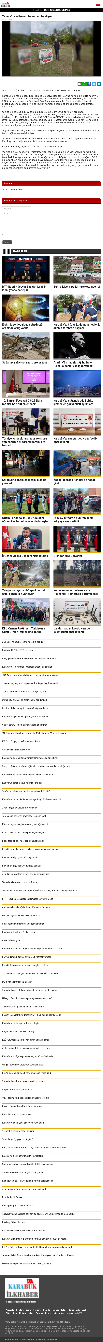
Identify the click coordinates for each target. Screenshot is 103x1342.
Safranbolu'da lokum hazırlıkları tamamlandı (23, 1081)
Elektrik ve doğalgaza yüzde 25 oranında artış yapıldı (22, 326)
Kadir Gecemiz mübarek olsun (17, 1114)
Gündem (20, 1310)
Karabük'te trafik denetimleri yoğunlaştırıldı (23, 1156)
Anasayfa (10, 1310)
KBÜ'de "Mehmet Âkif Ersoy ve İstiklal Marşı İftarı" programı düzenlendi (37, 1247)
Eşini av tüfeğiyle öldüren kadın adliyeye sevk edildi (73, 519)
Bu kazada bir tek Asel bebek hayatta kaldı (23, 841)
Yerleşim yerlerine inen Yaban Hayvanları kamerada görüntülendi (75, 592)
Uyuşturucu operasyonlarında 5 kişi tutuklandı (24, 1189)
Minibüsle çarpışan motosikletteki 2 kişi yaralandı (26, 1263)
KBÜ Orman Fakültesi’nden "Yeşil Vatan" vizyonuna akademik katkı (34, 1147)
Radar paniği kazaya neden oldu (17, 1205)
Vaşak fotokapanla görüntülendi (17, 1089)
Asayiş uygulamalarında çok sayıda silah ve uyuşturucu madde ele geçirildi (38, 1214)
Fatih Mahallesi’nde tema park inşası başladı (24, 832)
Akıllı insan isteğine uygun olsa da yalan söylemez (27, 1048)
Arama (70, 1313)
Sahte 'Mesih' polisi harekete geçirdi (76, 286)
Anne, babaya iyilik (11, 940)
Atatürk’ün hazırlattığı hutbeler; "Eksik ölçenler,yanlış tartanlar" (73, 364)
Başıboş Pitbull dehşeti (13, 1222)
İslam (31, 1313)
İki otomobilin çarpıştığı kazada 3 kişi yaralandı (25, 708)
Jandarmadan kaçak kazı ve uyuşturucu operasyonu (71, 630)
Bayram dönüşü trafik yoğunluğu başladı (21, 865)
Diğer (8, 1313)
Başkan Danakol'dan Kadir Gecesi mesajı (22, 1106)
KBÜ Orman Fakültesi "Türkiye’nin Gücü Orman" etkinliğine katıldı (23, 630)
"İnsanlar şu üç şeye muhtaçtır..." (17, 1139)
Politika (46, 1310)
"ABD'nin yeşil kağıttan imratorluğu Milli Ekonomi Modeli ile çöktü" (34, 733)
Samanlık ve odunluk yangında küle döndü (22, 642)
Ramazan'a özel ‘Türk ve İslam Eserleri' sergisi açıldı (27, 1180)
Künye (48, 1313)
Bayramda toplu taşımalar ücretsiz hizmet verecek (26, 957)
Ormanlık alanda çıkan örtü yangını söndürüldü (24, 700)
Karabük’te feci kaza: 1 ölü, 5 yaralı (19, 932)
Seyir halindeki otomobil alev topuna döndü (23, 923)
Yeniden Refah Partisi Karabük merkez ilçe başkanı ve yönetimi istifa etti (38, 1255)
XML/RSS (78, 1313)
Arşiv (63, 1313)
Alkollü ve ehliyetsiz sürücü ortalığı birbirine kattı (26, 874)
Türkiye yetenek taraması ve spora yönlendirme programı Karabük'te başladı (24, 442)
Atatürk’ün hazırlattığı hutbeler (16, 749)
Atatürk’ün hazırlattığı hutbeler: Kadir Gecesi (23, 1230)
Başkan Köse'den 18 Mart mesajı (18, 1031)
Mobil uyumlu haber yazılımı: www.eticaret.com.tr (31, 1339)
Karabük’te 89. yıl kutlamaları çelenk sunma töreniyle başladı (76, 326)
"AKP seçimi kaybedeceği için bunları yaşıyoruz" (25, 1098)
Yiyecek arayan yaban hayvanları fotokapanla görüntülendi (30, 683)
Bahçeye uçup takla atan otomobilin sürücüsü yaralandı (29, 658)
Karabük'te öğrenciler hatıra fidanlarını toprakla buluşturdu (30, 758)
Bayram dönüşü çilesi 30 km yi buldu (20, 857)
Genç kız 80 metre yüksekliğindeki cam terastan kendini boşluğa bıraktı (37, 766)
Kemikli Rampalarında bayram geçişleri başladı (25, 965)
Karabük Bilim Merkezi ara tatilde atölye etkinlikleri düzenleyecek (34, 1238)
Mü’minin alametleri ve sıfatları (17, 981)
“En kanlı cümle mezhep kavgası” (18, 1131)
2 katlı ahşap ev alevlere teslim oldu (19, 807)
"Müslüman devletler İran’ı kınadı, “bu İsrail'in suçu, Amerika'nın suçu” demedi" (40, 890)
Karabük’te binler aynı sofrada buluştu (20, 1023)
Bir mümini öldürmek (12, 1197)
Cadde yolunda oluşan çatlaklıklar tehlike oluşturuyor (27, 1164)
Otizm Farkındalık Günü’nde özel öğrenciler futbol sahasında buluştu (25, 519)
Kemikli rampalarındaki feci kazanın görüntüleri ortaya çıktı (30, 849)
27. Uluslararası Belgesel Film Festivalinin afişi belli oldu (30, 973)
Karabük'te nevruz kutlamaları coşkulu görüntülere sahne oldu (32, 799)
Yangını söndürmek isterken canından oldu (22, 1064)
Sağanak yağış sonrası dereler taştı (25, 362)
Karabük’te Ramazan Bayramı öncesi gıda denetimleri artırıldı (32, 948)
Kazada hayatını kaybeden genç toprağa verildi (25, 824)
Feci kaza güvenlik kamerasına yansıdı (21, 915)
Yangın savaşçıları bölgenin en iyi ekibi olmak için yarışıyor (23, 592)
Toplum (55, 1310)
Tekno (63, 1310)
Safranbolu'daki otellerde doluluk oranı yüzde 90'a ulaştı (29, 990)
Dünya (28, 1310)
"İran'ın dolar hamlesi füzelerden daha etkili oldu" (26, 791)
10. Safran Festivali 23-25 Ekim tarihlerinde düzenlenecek (22, 402)
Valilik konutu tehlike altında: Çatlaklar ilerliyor (24, 724)
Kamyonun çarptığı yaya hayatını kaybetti (22, 783)
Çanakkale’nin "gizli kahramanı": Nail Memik (23, 1006)
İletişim (56, 1313)
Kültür (71, 1310)
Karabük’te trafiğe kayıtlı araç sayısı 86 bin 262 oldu (27, 1056)
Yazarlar (39, 1313)
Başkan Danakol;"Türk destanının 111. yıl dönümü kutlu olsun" (31, 1015)
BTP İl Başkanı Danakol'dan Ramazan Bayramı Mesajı (28, 899)
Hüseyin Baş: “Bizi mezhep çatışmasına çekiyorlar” (27, 998)
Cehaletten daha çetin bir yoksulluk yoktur (22, 1172)
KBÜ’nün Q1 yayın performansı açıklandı (21, 741)
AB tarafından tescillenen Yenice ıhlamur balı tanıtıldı (27, 774)
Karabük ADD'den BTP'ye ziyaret (18, 650)
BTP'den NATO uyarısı (67, 556)
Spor (15, 1313)
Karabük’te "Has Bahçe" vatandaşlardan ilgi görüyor (27, 666)
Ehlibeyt (23, 1313)
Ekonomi (37, 1310)
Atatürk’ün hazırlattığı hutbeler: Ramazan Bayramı (26, 907)
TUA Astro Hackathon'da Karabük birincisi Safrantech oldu (30, 675)
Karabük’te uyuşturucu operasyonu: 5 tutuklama (25, 716)
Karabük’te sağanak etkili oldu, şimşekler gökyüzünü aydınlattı (73, 402)
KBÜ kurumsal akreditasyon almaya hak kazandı (25, 1040)
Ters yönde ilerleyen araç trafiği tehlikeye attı (24, 816)
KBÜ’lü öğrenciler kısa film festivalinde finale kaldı (26, 1073)
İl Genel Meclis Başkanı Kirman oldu (25, 556)
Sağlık (84, 1310)
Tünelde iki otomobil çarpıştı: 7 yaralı (20, 882)
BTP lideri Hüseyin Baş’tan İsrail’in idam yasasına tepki (24, 288)
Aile (78, 1310)
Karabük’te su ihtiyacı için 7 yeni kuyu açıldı (23, 1122)
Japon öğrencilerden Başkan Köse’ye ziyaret (24, 691)
